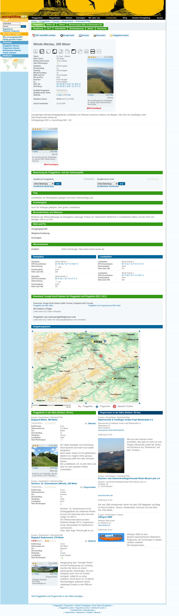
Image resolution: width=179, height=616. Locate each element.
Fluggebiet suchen (66, 608)
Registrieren (8, 29)
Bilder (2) (51, 25)
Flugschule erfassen (11, 48)
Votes (60, 95)
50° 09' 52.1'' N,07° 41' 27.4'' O (68, 86)
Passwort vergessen (11, 31)
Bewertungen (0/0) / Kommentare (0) (85, 25)
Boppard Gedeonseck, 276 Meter (47, 537)
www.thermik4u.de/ (105, 495)
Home (34, 21)
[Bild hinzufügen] (94, 108)
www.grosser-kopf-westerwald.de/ (111, 430)
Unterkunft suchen (98, 608)
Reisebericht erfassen (12, 50)
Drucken (85, 35)
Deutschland (67, 21)
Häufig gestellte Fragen (12, 39)
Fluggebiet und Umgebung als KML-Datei (104, 306)
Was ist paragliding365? (13, 37)
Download (101, 28)
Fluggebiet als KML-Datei (43, 306)
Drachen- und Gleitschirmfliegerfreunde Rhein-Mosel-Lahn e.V (129, 478)
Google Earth (68, 35)
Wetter (90, 28)
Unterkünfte (60, 28)
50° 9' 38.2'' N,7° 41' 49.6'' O (133, 275)
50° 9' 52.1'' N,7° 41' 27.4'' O (66, 279)
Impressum (80, 612)
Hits (69, 95)
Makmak (92, 423)
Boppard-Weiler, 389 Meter (44, 420)
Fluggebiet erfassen (11, 46)
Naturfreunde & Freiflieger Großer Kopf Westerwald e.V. (125, 420)
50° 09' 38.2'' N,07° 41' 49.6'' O (68, 84)
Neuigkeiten (107, 606)
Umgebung (38, 28)
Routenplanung (76, 28)
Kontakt (89, 612)
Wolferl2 (92, 541)
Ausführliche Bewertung (43, 186)
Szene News (97, 606)
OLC (49, 28)
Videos (62, 25)
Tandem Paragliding (82, 606)
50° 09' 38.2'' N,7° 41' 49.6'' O (66, 264)
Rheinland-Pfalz (83, 21)
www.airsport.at (104, 525)
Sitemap (97, 612)
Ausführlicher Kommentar (108, 186)
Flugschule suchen (82, 608)
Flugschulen (68, 606)
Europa (55, 21)
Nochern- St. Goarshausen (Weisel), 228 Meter (54, 483)
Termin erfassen (9, 53)
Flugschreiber (89, 487)
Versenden (100, 35)
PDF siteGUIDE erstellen (45, 35)
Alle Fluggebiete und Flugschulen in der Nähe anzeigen (57, 596)
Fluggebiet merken (121, 35)
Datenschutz (70, 612)
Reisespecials (88, 610)
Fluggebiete (44, 21)
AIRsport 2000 (105, 517)
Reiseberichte (76, 610)
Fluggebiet (38, 24)
